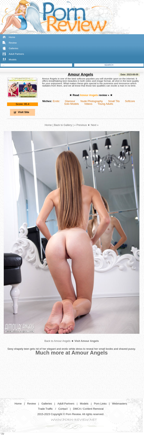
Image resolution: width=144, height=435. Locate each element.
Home (12, 37)
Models (12, 59)
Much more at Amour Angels (71, 353)
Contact (63, 408)
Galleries (13, 48)
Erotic (56, 101)
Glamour (70, 101)
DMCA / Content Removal (88, 408)
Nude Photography (91, 101)
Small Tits (114, 101)
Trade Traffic (45, 408)
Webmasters (119, 403)
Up (2, 433)
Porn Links (100, 403)
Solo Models (71, 103)
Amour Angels (80, 74)
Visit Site (23, 112)
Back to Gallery (63, 125)
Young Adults (105, 103)
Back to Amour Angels (57, 340)
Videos (88, 103)
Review (13, 42)
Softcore (130, 101)
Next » (95, 125)
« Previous (80, 125)
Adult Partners (16, 54)
